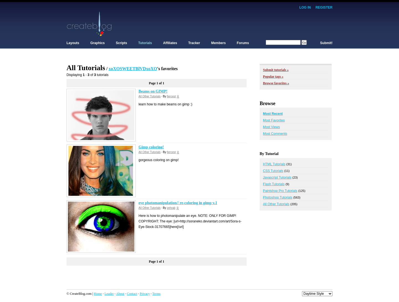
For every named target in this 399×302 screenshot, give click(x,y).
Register (324, 7)
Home (98, 294)
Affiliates (170, 43)
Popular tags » (273, 76)
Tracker (194, 43)
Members (218, 43)
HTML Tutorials (274, 164)
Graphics (97, 43)
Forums (243, 43)
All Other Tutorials (149, 96)
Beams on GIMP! (153, 91)
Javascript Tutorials (277, 177)
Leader (109, 294)
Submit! (326, 43)
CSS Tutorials (273, 171)
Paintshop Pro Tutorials (280, 191)
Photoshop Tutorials (277, 197)
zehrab (171, 207)
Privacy (145, 294)
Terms (156, 294)
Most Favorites (274, 120)
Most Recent (273, 114)
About (120, 294)
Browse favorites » (276, 83)
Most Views (271, 127)
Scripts (121, 43)
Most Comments (275, 134)
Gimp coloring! (151, 147)
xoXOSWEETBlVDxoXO (133, 68)
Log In (305, 7)
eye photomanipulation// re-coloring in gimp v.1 (178, 203)
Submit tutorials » (276, 70)
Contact (132, 294)
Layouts (72, 43)
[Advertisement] (231, 23)
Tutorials (145, 43)
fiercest (171, 96)
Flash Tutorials (274, 184)
